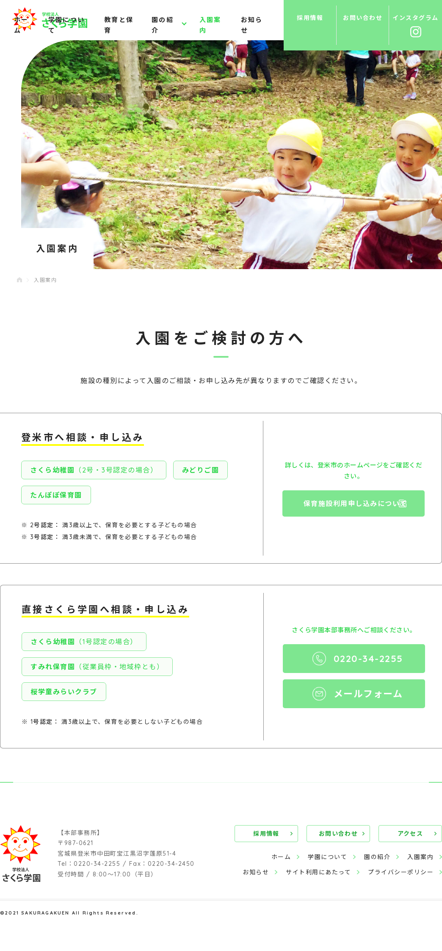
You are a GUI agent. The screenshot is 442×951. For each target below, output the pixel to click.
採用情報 (266, 833)
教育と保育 (118, 25)
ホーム (21, 25)
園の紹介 (163, 25)
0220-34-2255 (368, 659)
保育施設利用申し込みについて (355, 503)
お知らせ (252, 25)
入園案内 (210, 25)
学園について (66, 25)
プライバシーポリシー (401, 872)
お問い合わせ (338, 833)
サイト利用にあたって (318, 872)
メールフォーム (368, 694)
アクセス (410, 833)
